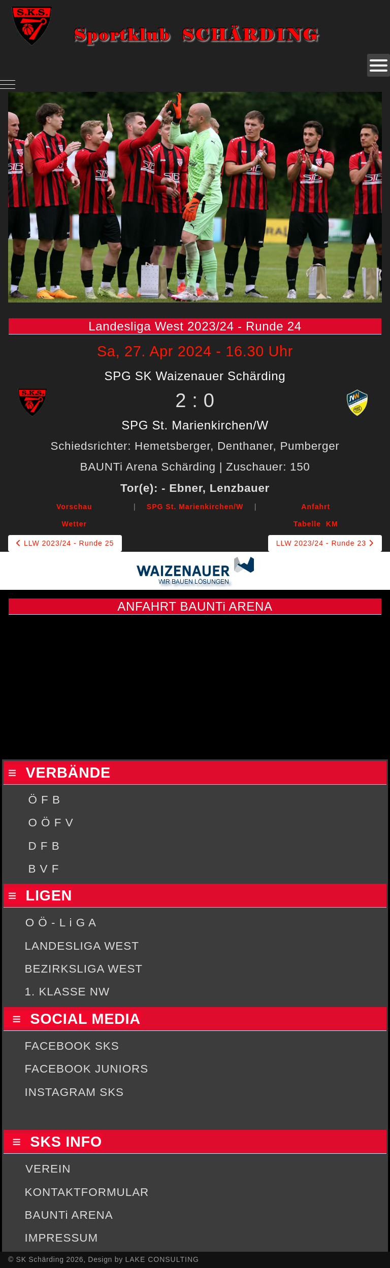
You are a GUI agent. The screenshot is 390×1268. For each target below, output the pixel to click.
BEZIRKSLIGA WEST (84, 968)
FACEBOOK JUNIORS (87, 1068)
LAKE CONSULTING (162, 1259)
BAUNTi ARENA (69, 1215)
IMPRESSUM (62, 1237)
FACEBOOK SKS (72, 1046)
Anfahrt (315, 507)
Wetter (74, 524)
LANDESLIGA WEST (82, 946)
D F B (43, 846)
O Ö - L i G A (60, 922)
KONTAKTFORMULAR (87, 1192)
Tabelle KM (316, 524)
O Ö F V (50, 822)
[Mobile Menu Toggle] (7, 84)
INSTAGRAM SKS (74, 1092)
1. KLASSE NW (67, 991)
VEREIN (48, 1168)
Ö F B (44, 799)
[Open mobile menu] (378, 65)
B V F (43, 868)
